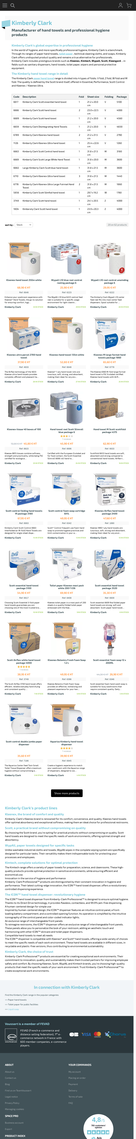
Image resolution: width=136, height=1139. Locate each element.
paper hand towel (43, 78)
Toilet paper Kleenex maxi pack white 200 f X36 (67, 587)
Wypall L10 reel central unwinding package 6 (109, 281)
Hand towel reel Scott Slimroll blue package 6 (66, 430)
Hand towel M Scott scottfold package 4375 (109, 430)
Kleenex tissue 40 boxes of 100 (24, 429)
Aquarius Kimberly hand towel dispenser (66, 743)
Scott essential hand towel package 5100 (24, 587)
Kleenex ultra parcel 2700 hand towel (24, 356)
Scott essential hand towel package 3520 (109, 587)
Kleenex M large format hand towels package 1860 (110, 356)
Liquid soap (13, 1009)
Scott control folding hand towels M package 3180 (24, 512)
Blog (7, 1084)
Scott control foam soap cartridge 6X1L (66, 512)
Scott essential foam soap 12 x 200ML (109, 661)
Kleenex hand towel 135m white (66, 354)
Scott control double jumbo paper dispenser (24, 743)
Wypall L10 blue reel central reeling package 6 (66, 281)
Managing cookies (14, 1109)
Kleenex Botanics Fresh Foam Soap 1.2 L (67, 661)
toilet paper (66, 53)
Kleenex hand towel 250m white (24, 280)
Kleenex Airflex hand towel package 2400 (110, 512)
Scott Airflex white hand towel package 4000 (24, 661)
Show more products (66, 793)
